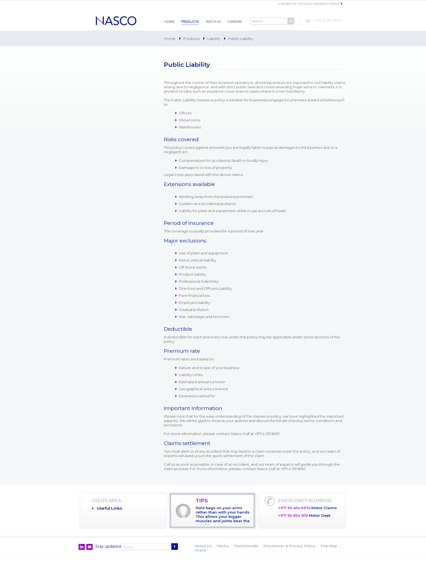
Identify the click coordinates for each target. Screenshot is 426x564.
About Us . (205, 546)
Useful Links (109, 508)
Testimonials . (248, 546)
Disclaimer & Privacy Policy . (291, 546)
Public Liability (240, 38)
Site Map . (330, 546)
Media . (224, 546)
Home (170, 38)
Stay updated (108, 546)
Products (191, 38)
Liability (213, 38)
